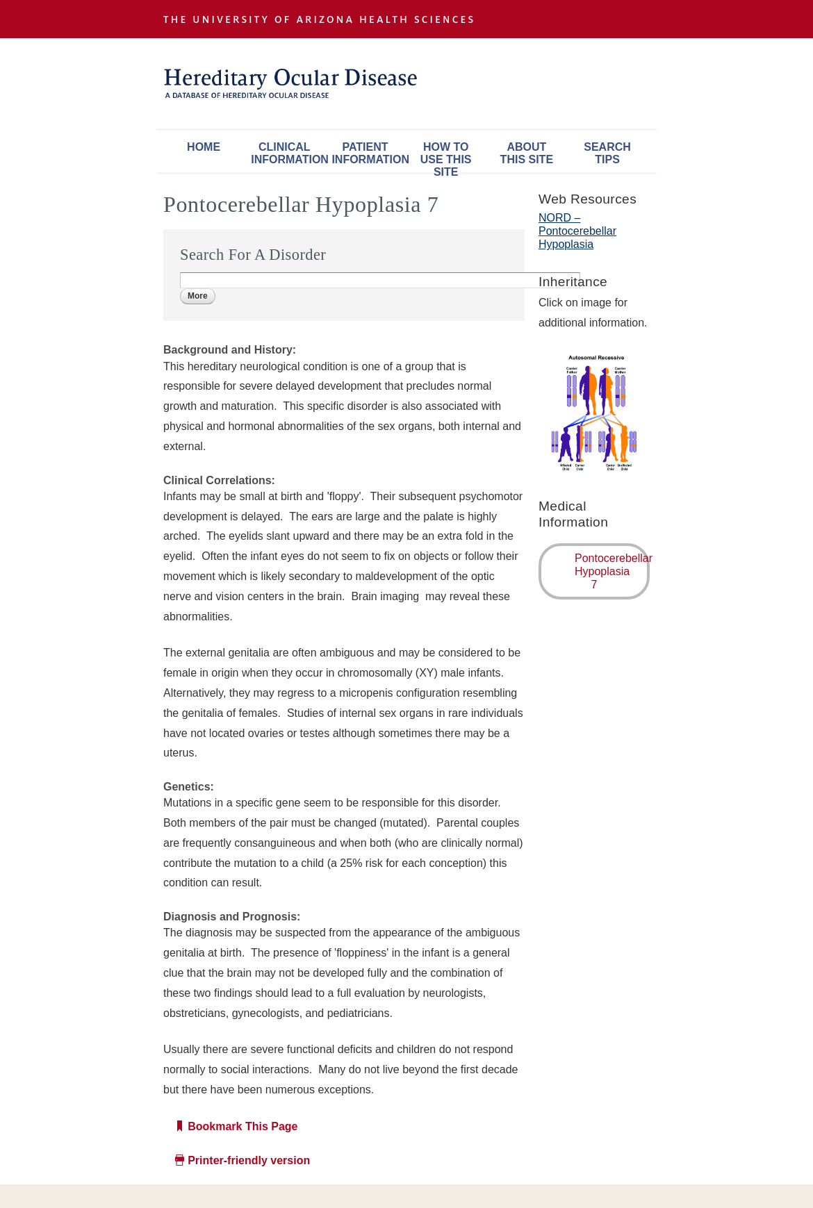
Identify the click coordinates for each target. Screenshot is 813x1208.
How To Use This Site (446, 156)
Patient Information (368, 153)
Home (203, 147)
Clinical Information (288, 153)
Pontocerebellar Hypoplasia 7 (612, 571)
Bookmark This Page (242, 1126)
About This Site (526, 153)
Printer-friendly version (249, 1160)
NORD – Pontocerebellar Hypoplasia (577, 231)
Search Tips (607, 153)
